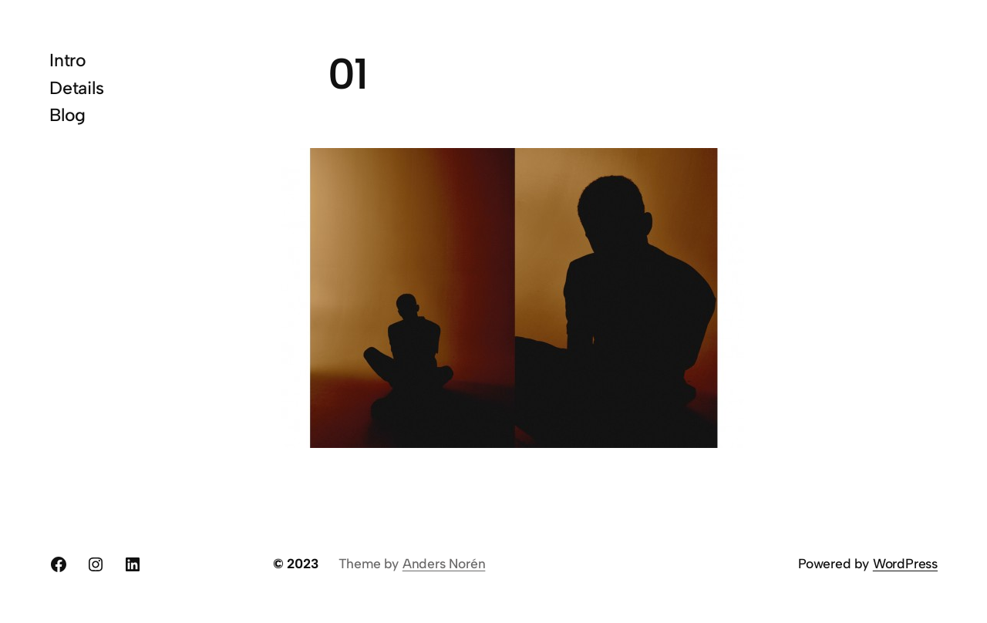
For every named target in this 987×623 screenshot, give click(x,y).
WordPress (905, 563)
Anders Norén (444, 563)
